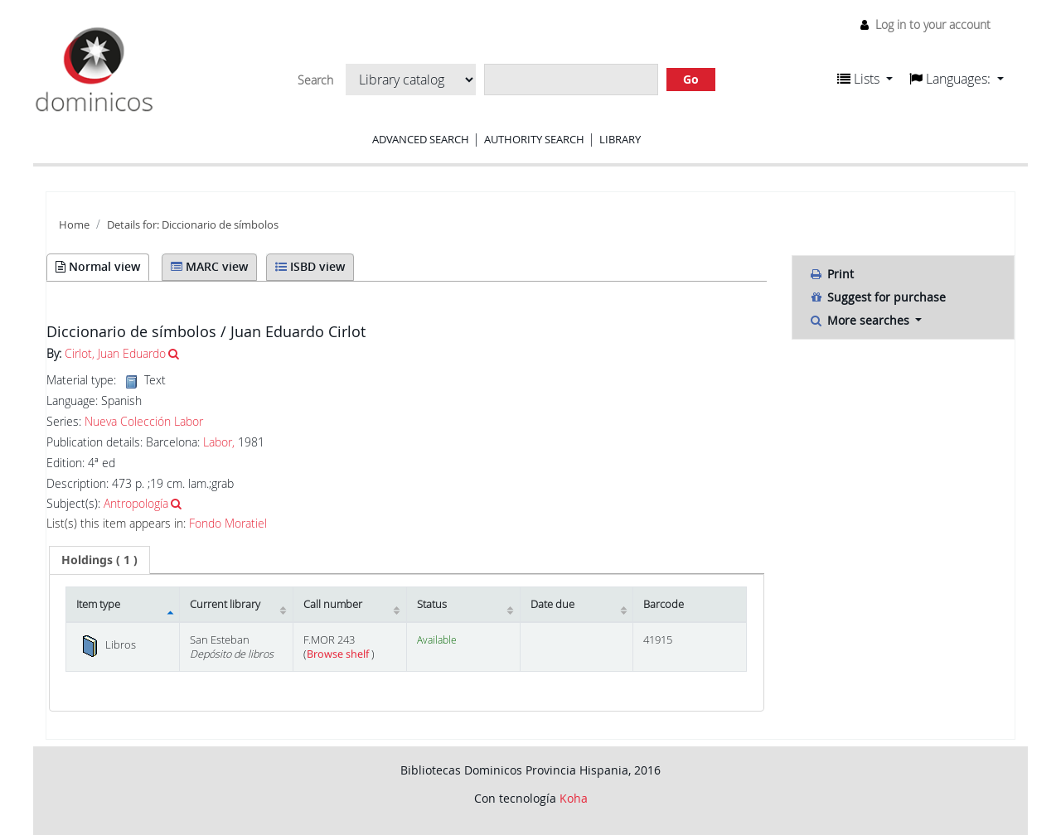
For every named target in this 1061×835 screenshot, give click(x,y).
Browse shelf (339, 654)
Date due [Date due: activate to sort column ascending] (552, 604)
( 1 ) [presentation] (99, 559)
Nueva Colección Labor (144, 421)
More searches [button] (861, 320)
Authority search (534, 139)
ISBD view (310, 266)
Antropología (136, 503)
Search (315, 80)
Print (831, 274)
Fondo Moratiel (228, 523)
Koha (574, 798)
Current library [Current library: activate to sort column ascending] (225, 604)
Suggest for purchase (877, 297)
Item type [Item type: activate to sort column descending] (98, 604)
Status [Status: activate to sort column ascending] (432, 604)
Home (74, 225)
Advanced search (420, 139)
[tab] (99, 560)
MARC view (209, 266)
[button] (865, 79)
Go (691, 79)
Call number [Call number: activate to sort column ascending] (332, 604)
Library (620, 139)
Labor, (219, 442)
